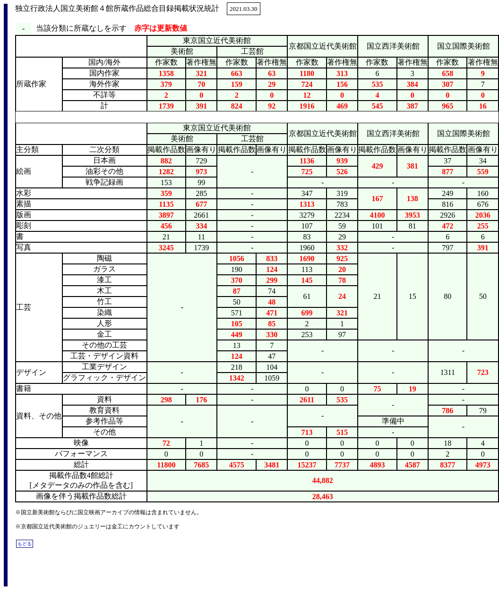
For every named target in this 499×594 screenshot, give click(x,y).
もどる (24, 543)
